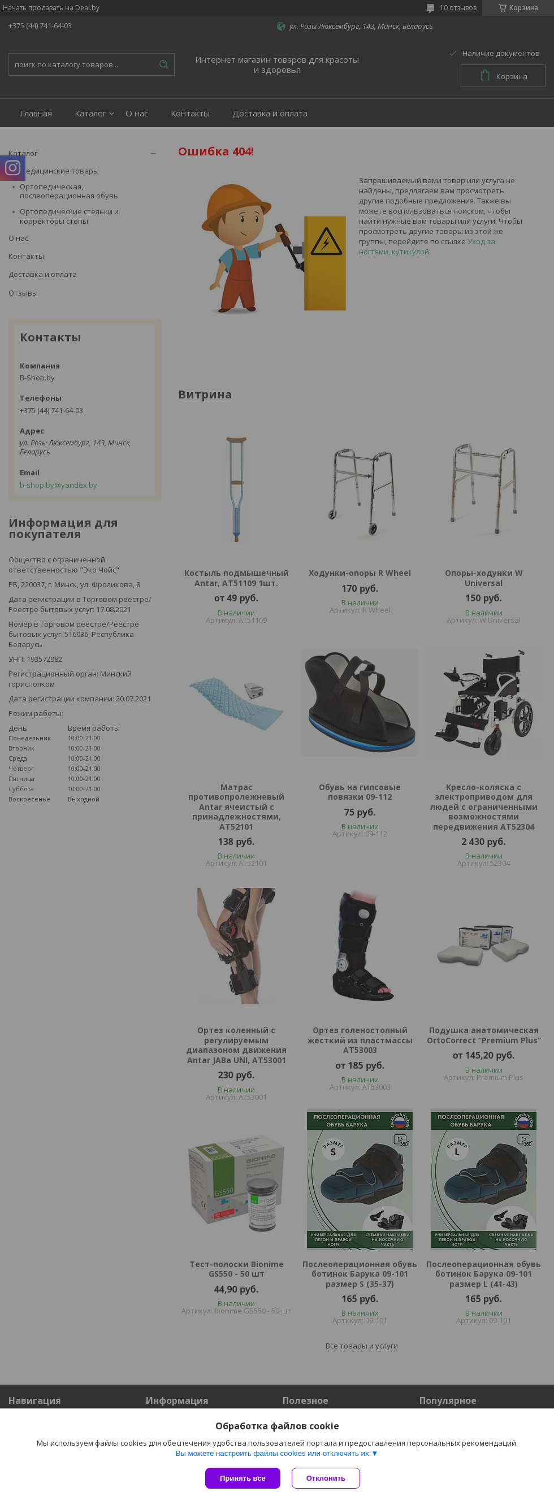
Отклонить (325, 1478)
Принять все (243, 1478)
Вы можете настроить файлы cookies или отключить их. (273, 1453)
